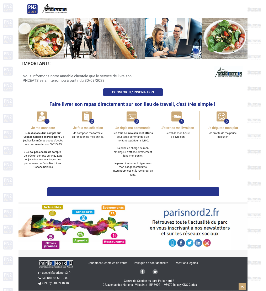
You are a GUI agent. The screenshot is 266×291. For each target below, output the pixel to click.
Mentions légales (187, 263)
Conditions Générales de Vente (107, 263)
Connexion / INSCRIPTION (133, 92)
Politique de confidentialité (151, 263)
